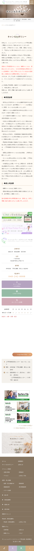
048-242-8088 (17, 276)
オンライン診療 (17, 301)
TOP (30, 548)
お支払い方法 (22, 475)
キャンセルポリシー (7, 464)
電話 (4, 548)
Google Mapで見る (22, 354)
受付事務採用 (22, 487)
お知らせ (20, 464)
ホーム (4, 461)
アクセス (6, 475)
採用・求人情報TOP (9, 483)
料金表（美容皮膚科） (9, 522)
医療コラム (5, 526)
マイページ (23, 104)
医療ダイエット (6, 514)
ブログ (20, 533)
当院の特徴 (7, 472)
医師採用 (21, 483)
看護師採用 (7, 487)
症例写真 (6, 529)
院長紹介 (21, 472)
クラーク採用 (7, 490)
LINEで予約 (21, 548)
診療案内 (20, 461)
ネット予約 (13, 548)
